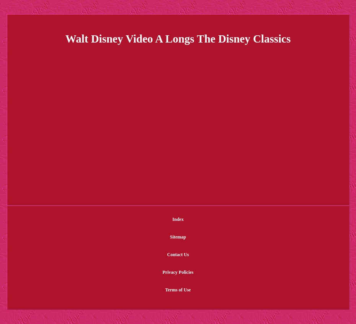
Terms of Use (178, 290)
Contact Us (178, 254)
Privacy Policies (178, 272)
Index (177, 219)
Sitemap (178, 237)
